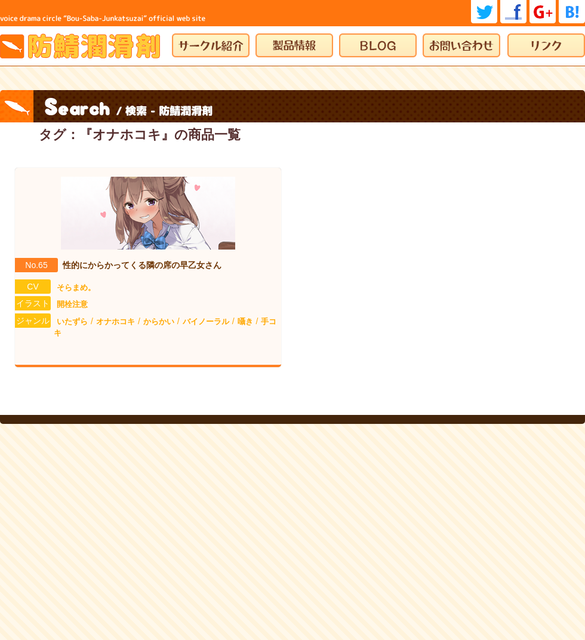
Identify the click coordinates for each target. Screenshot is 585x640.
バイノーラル (206, 321)
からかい (158, 321)
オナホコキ (115, 321)
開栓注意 (72, 304)
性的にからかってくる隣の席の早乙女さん (142, 265)
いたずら (72, 321)
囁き (245, 321)
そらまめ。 (76, 287)
